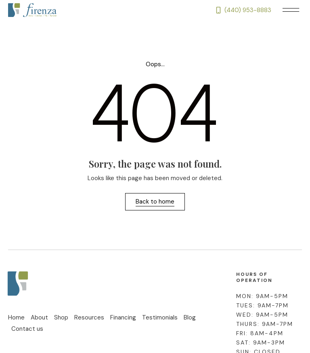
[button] (290, 10)
